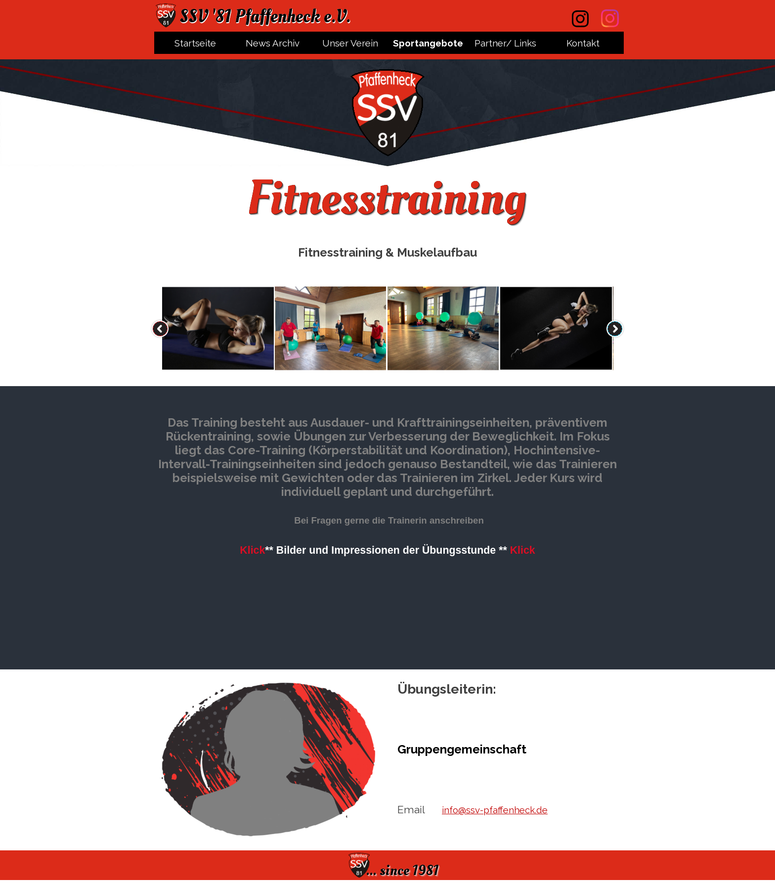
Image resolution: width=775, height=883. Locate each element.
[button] (218, 329)
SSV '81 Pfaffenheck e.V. (264, 16)
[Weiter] (615, 329)
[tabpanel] (387, 253)
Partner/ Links (505, 43)
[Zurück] (160, 329)
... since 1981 (402, 871)
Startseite (195, 43)
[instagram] (610, 18)
